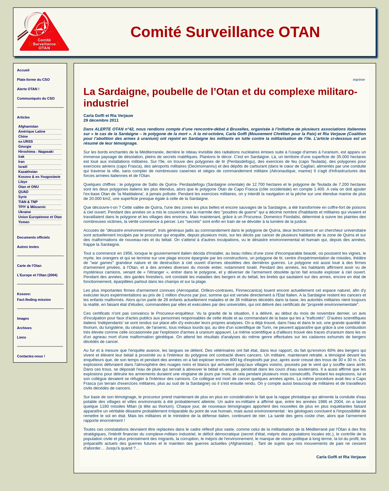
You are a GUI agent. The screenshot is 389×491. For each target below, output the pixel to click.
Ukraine (24, 212)
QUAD (23, 192)
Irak (21, 156)
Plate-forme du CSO (33, 79)
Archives (24, 328)
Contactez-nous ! (31, 356)
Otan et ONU (28, 187)
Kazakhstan (27, 172)
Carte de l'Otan (29, 266)
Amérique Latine (31, 131)
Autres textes (28, 247)
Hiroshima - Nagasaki (35, 151)
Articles (23, 117)
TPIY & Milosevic (32, 207)
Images (23, 318)
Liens (21, 337)
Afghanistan (28, 126)
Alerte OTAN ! (28, 89)
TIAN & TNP (28, 202)
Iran (21, 161)
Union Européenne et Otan (40, 217)
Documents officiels (33, 237)
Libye (22, 182)
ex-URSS (25, 141)
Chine (23, 136)
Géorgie (24, 146)
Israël (22, 166)
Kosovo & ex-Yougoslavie (39, 177)
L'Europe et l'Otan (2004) (37, 275)
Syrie (22, 197)
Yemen (23, 222)
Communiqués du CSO (36, 98)
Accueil (23, 70)
